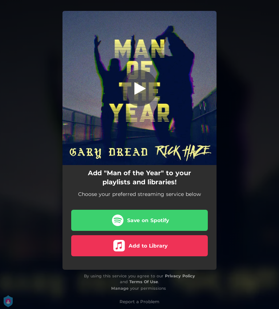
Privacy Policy (180, 275)
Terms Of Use (143, 281)
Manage (120, 288)
